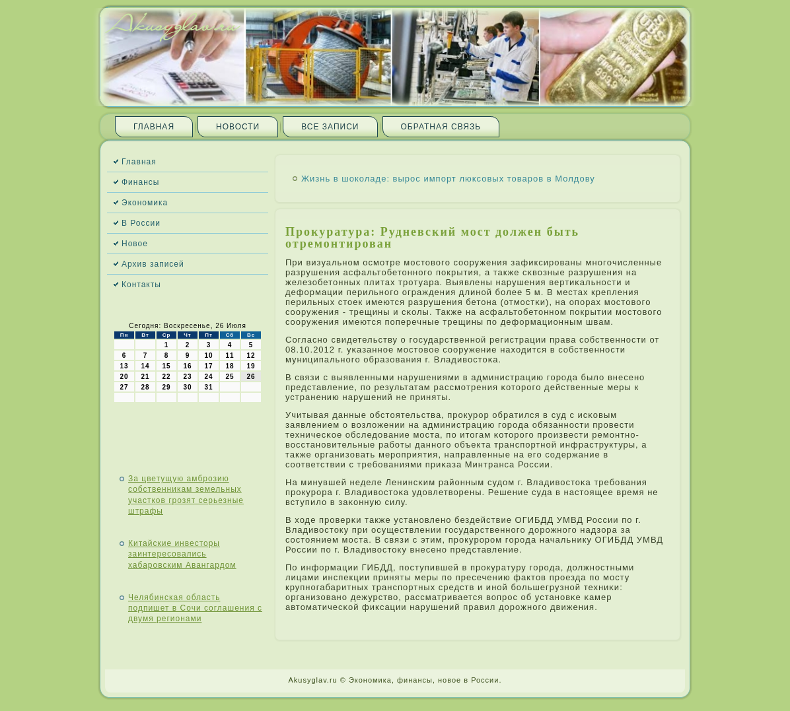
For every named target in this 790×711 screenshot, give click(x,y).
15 (166, 366)
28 (145, 387)
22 (166, 376)
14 (145, 366)
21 (145, 376)
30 (187, 387)
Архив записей (153, 264)
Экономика (145, 202)
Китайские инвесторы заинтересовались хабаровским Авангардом (182, 554)
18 (229, 366)
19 (250, 366)
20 (124, 376)
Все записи (330, 126)
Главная (153, 126)
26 (250, 376)
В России (141, 223)
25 (229, 376)
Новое (135, 243)
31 (208, 387)
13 (124, 366)
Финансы (140, 182)
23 (187, 376)
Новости (238, 126)
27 (124, 387)
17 (208, 366)
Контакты (141, 284)
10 (208, 355)
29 (166, 387)
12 (250, 355)
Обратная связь (441, 126)
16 (187, 366)
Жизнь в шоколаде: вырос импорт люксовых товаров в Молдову (448, 179)
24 (208, 376)
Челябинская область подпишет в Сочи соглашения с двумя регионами (195, 608)
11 (229, 355)
